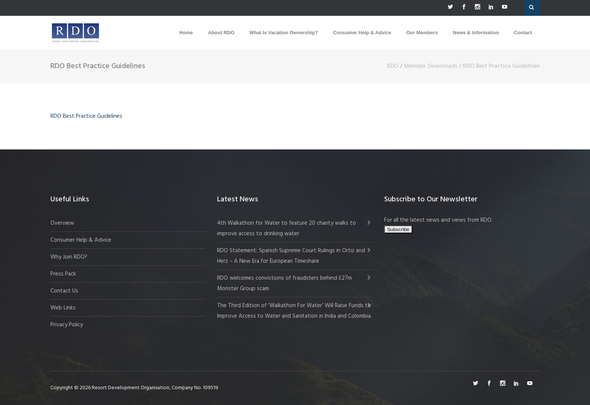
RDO (392, 66)
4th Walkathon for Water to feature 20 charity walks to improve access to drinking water (286, 228)
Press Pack (63, 274)
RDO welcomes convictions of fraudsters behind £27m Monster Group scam (284, 283)
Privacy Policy (66, 324)
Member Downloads (430, 66)
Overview (62, 223)
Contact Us (64, 290)
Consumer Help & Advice (80, 240)
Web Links (63, 307)
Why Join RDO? (68, 257)
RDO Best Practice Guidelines (86, 116)
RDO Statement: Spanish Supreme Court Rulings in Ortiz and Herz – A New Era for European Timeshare (291, 256)
